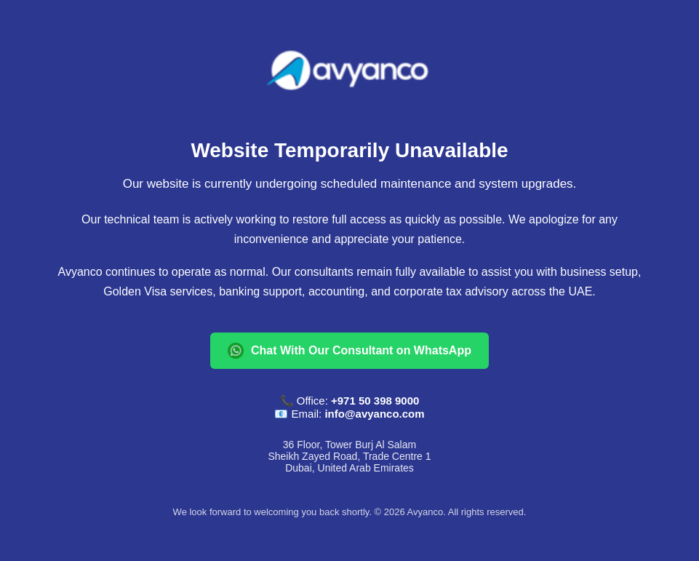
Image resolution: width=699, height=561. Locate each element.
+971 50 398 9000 (375, 400)
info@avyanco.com (374, 413)
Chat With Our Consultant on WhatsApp (349, 351)
